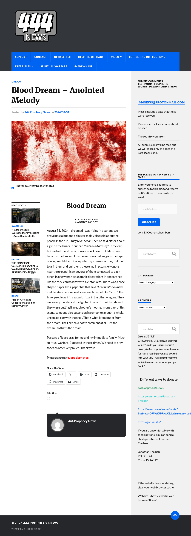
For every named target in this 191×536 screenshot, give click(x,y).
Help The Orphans (91, 57)
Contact (40, 57)
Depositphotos (78, 357)
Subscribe (148, 222)
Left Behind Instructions (147, 57)
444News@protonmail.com (162, 102)
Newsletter (62, 57)
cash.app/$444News (151, 387)
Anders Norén (33, 529)
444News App (84, 66)
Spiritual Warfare (54, 66)
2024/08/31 (61, 112)
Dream (16, 81)
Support (21, 57)
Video (115, 57)
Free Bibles (23, 66)
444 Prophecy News (37, 112)
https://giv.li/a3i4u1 (150, 422)
